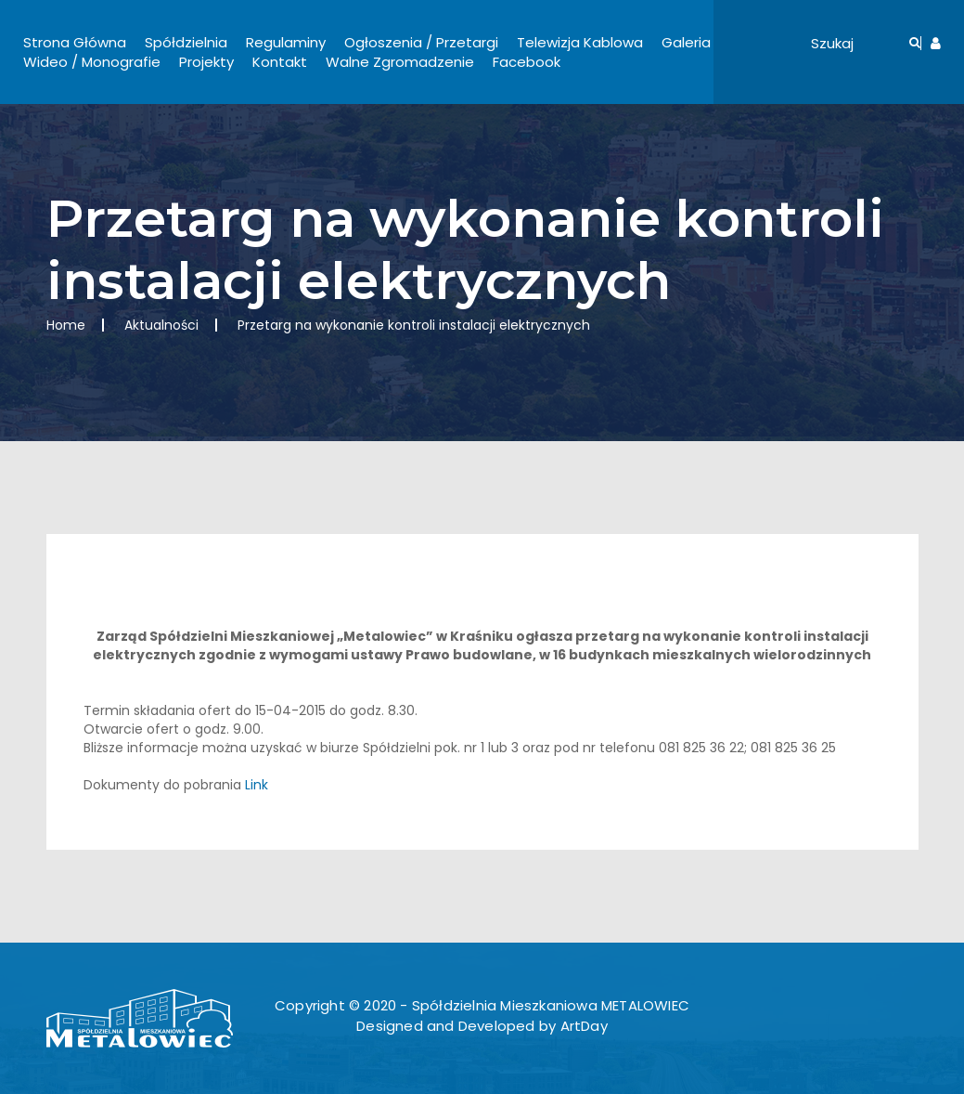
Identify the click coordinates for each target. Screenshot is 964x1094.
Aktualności (161, 325)
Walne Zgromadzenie (400, 62)
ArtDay (584, 1025)
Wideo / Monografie (92, 62)
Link (256, 784)
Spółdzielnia (186, 42)
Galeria (686, 42)
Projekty (206, 62)
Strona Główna (74, 42)
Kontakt (279, 62)
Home (65, 325)
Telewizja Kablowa (580, 42)
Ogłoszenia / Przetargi (421, 42)
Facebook (526, 62)
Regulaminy (286, 42)
